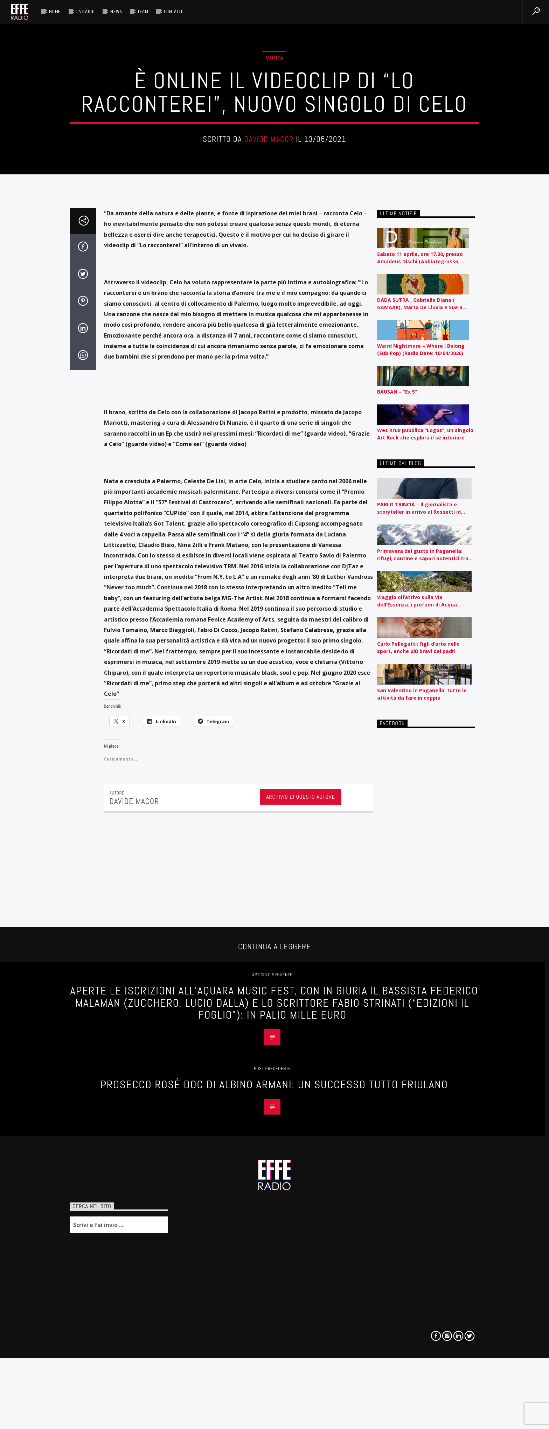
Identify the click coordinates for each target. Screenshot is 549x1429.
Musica (274, 276)
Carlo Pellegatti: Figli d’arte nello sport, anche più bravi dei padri (418, 1123)
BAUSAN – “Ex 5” (397, 866)
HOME (55, 11)
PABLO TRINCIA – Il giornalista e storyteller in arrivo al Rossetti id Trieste (419, 983)
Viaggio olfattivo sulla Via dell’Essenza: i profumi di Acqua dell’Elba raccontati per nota (417, 1076)
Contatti (173, 11)
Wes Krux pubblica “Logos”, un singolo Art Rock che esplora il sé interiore (425, 909)
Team (143, 11)
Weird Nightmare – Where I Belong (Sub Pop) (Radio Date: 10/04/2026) (421, 825)
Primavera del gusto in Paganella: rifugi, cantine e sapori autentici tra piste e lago (422, 1030)
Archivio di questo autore (300, 1272)
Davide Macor (269, 357)
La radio (85, 11)
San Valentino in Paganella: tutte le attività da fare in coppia (422, 1169)
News (116, 11)
